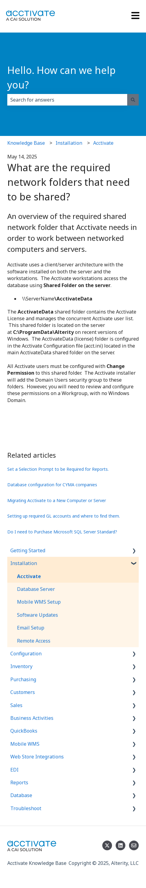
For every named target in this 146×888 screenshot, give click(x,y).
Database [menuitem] (21, 795)
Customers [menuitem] (22, 692)
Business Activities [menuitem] (31, 718)
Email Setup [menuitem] (30, 627)
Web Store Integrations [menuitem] (37, 756)
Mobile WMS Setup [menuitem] (39, 601)
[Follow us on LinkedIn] (120, 845)
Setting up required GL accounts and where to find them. (63, 516)
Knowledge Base (26, 143)
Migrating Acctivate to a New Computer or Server (56, 500)
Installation (69, 143)
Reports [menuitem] (19, 782)
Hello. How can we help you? (61, 77)
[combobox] (67, 100)
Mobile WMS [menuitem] (24, 744)
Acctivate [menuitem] (29, 576)
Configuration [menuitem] (26, 653)
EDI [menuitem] (14, 769)
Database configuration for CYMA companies (52, 484)
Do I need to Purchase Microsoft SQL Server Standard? (62, 532)
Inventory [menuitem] (21, 666)
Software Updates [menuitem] (37, 615)
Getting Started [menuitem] (27, 550)
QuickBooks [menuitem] (23, 730)
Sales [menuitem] (16, 705)
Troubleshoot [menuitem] (25, 808)
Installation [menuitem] (23, 563)
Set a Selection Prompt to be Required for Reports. (58, 469)
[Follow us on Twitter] (107, 845)
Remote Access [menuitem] (33, 640)
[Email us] (134, 845)
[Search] (133, 100)
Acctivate (103, 143)
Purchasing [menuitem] (23, 679)
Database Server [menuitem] (36, 589)
